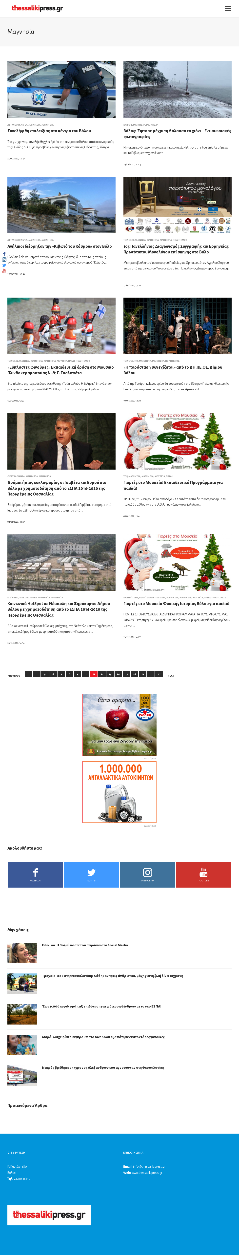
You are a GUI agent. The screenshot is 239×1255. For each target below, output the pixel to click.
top (125, 240)
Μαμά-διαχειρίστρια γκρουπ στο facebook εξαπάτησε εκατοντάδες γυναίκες (103, 1037)
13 (110, 674)
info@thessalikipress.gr (149, 1166)
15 (126, 674)
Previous (13, 675)
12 (102, 674)
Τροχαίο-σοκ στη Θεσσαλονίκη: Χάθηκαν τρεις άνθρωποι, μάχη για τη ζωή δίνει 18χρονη (112, 976)
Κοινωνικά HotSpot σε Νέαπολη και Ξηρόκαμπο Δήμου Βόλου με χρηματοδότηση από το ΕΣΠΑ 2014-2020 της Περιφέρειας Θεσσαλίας (58, 610)
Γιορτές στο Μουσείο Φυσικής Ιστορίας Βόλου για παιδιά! (176, 604)
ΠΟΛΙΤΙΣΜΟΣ (180, 240)
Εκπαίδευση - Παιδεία (152, 597)
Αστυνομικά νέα (17, 125)
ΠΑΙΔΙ (71, 361)
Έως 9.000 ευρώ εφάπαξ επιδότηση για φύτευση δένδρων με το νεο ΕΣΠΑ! (101, 1006)
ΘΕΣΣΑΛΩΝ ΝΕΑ (137, 240)
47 (159, 674)
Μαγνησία (34, 125)
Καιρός (127, 125)
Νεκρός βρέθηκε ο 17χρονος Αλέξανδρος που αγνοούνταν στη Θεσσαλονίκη (103, 1067)
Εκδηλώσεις (130, 597)
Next (170, 675)
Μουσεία (62, 361)
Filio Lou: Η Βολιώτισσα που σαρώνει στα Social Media (85, 945)
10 (85, 674)
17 (142, 674)
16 (134, 674)
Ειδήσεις (13, 597)
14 (118, 674)
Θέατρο (133, 361)
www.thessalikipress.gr (147, 1173)
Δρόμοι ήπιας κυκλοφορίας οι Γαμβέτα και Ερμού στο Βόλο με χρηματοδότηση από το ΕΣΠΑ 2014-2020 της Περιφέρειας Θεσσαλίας (56, 488)
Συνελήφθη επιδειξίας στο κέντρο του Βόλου (49, 131)
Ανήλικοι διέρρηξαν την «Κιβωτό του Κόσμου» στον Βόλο (59, 246)
